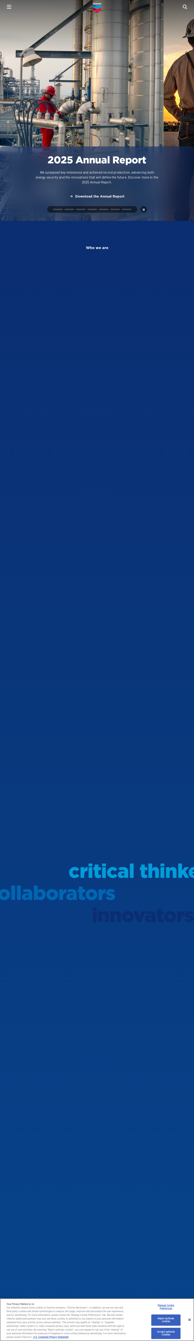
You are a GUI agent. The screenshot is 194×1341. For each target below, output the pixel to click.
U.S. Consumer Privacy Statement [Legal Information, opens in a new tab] (50, 1337)
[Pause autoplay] (143, 209)
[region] (97, 1319)
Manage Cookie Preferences (166, 1307)
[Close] (189, 1319)
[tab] (58, 209)
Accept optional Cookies (166, 1333)
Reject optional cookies (166, 1320)
